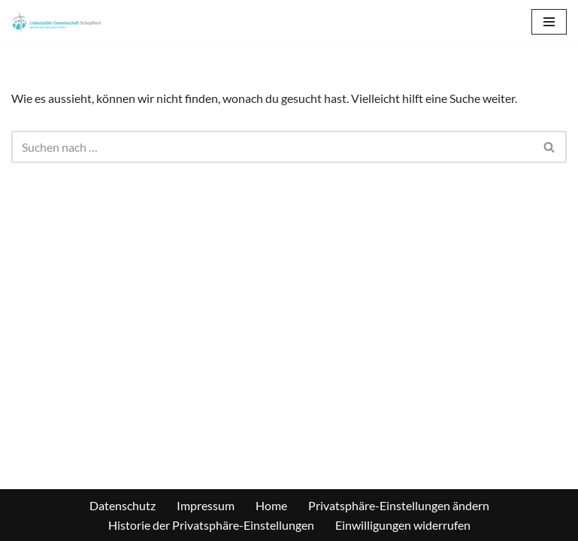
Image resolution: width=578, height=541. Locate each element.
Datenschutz (122, 505)
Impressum (206, 505)
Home (271, 505)
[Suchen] (272, 147)
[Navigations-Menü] (549, 22)
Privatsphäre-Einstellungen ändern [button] (398, 505)
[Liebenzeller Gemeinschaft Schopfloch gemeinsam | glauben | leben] (56, 22)
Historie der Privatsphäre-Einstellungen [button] (211, 525)
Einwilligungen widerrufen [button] (403, 525)
